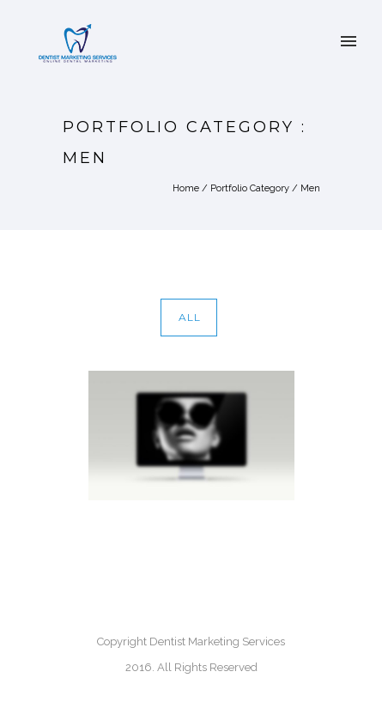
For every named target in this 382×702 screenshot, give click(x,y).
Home (186, 188)
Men (310, 188)
